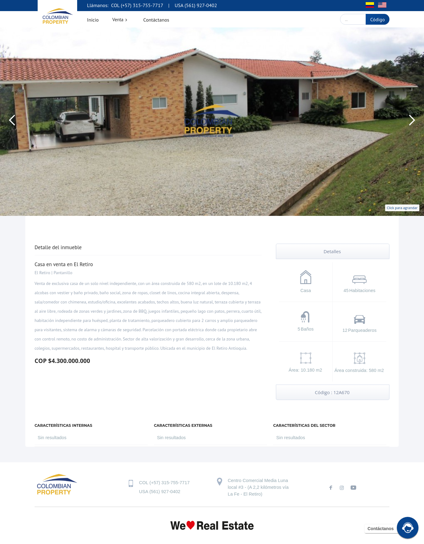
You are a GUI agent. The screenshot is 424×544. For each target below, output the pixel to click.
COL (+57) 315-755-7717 (136, 5)
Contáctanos (156, 20)
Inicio (93, 20)
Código (377, 19)
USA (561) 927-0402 (196, 5)
